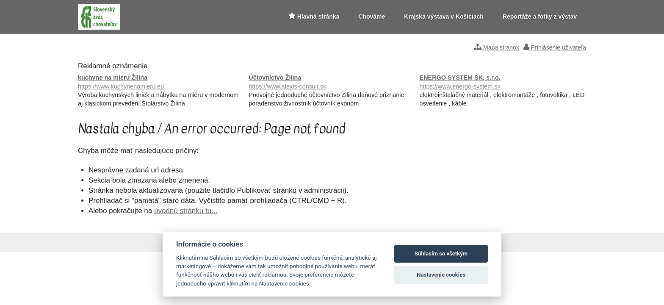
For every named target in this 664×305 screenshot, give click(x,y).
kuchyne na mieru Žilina (161, 82)
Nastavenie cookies (441, 275)
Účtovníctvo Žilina (332, 82)
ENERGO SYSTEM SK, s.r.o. (503, 82)
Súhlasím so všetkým (441, 253)
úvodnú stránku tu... (185, 211)
